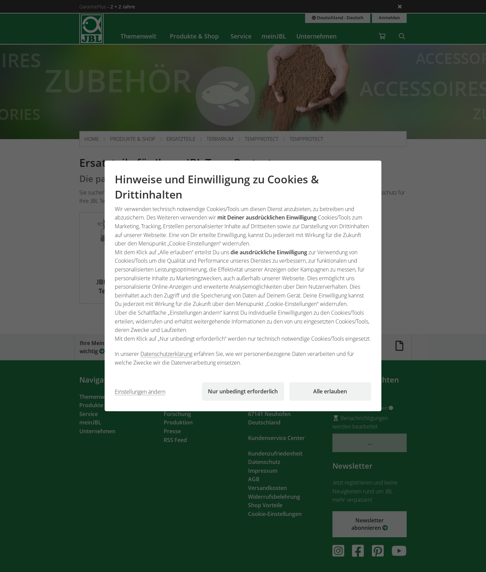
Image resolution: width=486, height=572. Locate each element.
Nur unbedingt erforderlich (243, 391)
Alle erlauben (330, 391)
